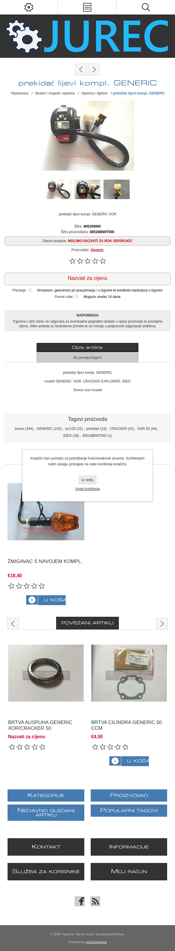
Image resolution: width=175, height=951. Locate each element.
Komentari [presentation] (87, 358)
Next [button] (162, 624)
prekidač (92, 429)
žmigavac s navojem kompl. (45, 561)
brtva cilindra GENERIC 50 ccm (126, 725)
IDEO (67, 436)
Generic (97, 250)
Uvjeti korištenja (87, 489)
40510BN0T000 (94, 436)
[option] (46, 696)
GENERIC (45, 429)
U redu (87, 480)
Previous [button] (13, 624)
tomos (19, 429)
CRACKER (118, 429)
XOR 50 (143, 429)
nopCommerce (96, 942)
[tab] (87, 347)
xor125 (70, 429)
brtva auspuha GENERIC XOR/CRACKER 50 (40, 725)
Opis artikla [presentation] (87, 348)
